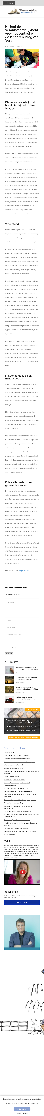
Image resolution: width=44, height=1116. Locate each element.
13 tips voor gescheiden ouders (14, 780)
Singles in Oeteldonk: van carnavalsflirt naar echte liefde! (20, 721)
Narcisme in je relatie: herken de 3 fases (17, 820)
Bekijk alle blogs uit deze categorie (24, 737)
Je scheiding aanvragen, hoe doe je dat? (17, 755)
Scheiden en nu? (9, 752)
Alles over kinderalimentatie (13, 768)
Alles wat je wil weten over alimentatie (17, 758)
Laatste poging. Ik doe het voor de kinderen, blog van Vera (25, 699)
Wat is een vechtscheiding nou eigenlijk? (17, 811)
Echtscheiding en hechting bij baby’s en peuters (20, 800)
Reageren (9, 653)
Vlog (7, 841)
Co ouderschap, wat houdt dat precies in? (18, 788)
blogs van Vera (24, 571)
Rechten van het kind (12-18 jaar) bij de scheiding (20, 831)
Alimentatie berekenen (12, 776)
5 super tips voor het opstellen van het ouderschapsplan (17, 784)
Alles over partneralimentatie (14, 765)
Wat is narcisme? (9, 834)
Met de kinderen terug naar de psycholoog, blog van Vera (27, 668)
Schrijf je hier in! (22, 902)
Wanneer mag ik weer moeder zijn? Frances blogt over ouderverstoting (21, 816)
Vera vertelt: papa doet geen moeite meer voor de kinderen (26, 679)
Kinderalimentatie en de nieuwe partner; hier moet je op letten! (21, 772)
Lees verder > (14, 858)
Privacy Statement (22, 1114)
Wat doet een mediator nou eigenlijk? (16, 828)
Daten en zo (32, 709)
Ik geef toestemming (22, 1109)
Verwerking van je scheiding (13, 803)
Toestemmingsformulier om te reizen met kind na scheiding (20, 795)
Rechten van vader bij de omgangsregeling (18, 791)
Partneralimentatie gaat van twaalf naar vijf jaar (19, 762)
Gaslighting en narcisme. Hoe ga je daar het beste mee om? (20, 824)
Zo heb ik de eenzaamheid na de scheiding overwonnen (18, 807)
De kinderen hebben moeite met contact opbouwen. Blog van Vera (27, 689)
